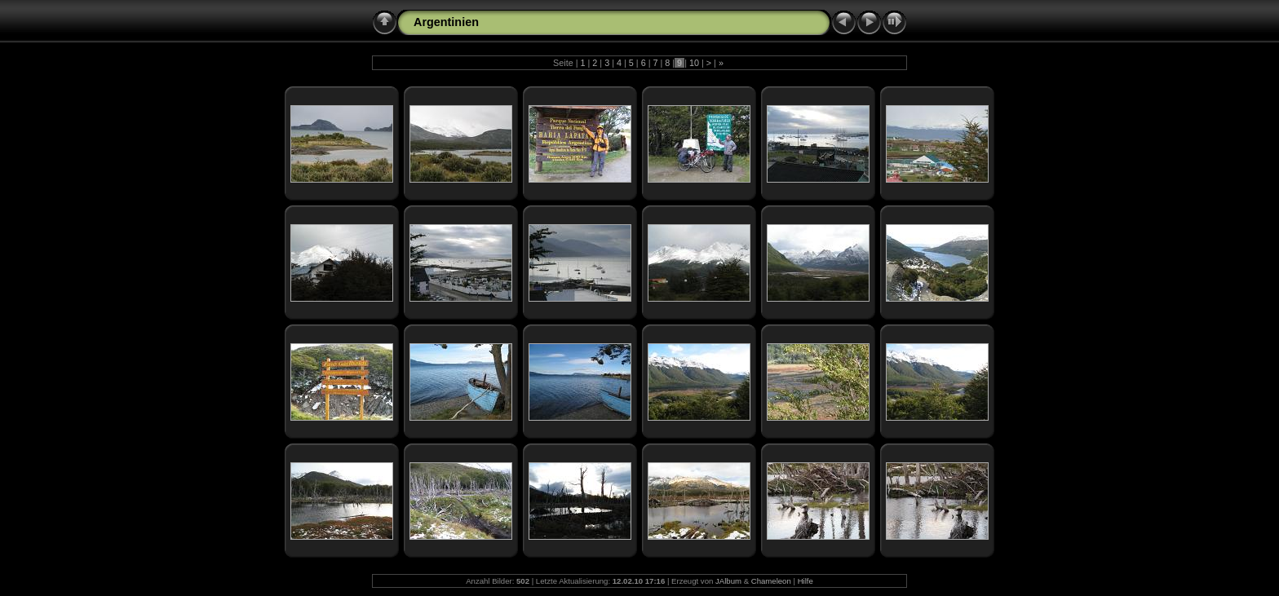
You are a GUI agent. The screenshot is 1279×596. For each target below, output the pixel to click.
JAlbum (728, 580)
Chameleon (771, 580)
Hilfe (805, 580)
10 (694, 63)
